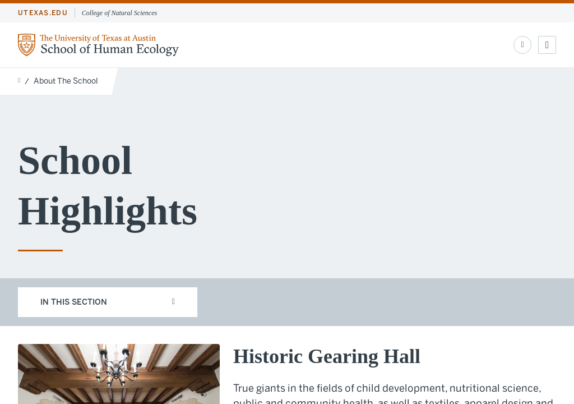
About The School (66, 81)
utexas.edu (43, 13)
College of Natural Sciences (119, 13)
